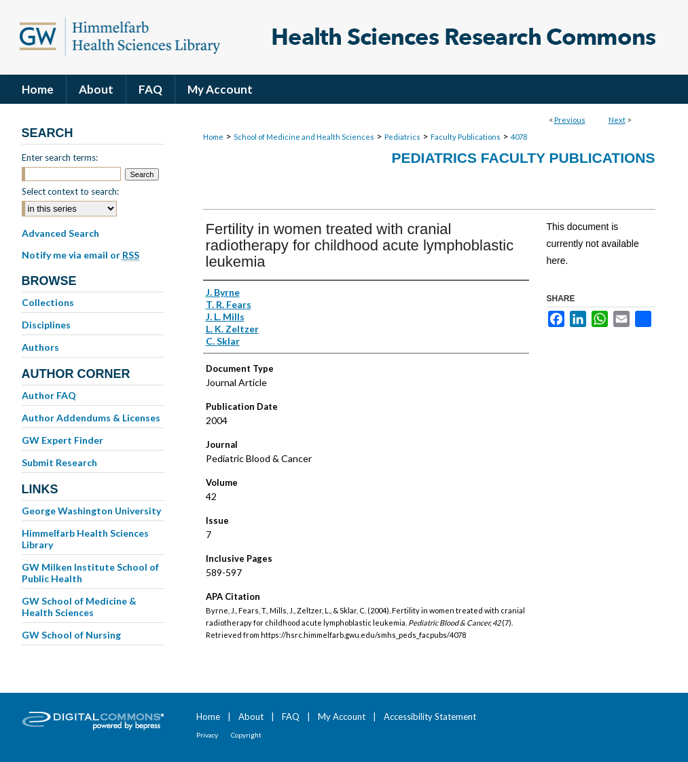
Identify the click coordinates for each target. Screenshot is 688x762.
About (251, 716)
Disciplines (46, 324)
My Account (341, 716)
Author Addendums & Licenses (91, 417)
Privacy (207, 735)
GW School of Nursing (71, 635)
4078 (519, 136)
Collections (48, 302)
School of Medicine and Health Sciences (304, 136)
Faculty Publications (466, 136)
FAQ (291, 716)
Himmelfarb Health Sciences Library (85, 538)
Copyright (246, 735)
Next (617, 119)
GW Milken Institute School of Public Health (90, 572)
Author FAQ (49, 395)
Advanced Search (60, 233)
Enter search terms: (60, 157)
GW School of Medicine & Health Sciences (79, 606)
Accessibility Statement (430, 716)
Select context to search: (70, 191)
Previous (569, 119)
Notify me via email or (80, 255)
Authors (40, 347)
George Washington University (91, 510)
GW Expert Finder (62, 440)
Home (213, 136)
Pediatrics (402, 136)
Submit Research (59, 462)
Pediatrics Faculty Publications (523, 158)
